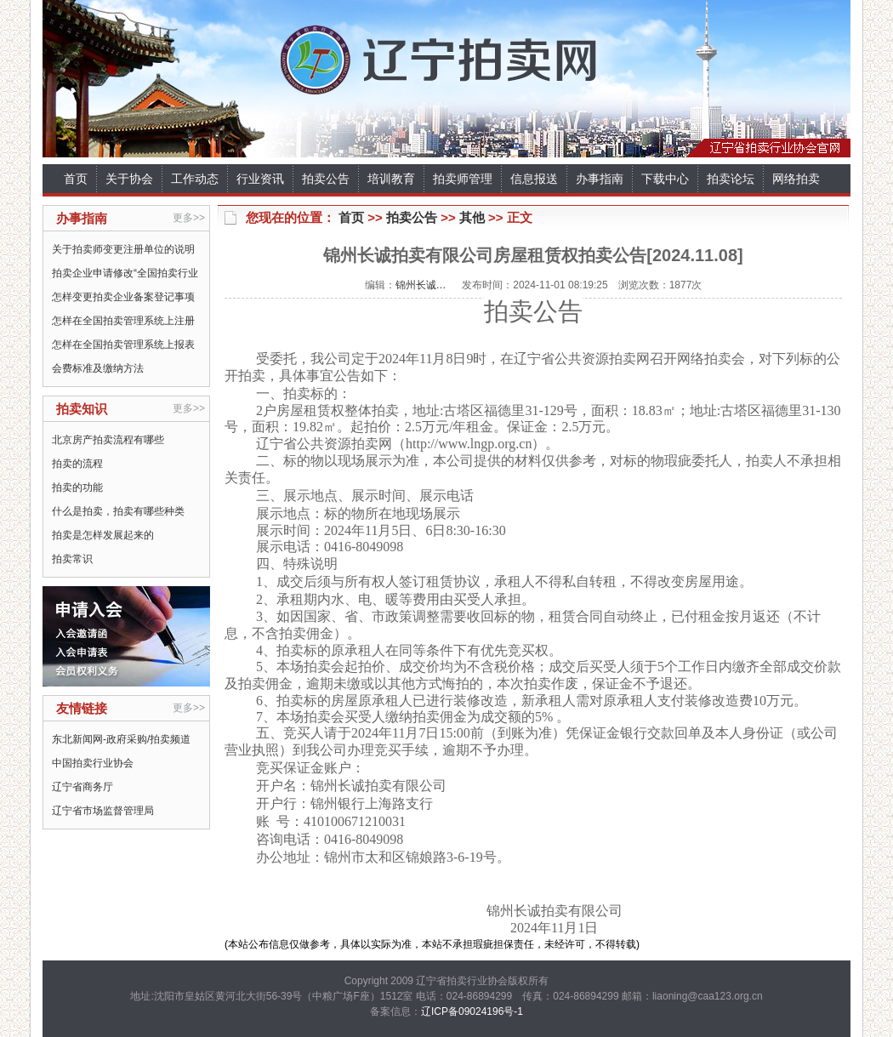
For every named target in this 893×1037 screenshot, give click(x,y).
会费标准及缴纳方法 (98, 368)
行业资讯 (260, 178)
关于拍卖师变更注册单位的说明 (123, 249)
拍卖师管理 (462, 178)
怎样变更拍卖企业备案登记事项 (123, 297)
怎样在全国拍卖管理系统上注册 (123, 321)
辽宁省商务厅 (82, 787)
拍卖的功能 (77, 487)
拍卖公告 (326, 178)
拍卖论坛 (730, 178)
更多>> (189, 218)
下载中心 (665, 178)
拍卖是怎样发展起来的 (103, 535)
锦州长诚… (420, 285)
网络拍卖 (796, 178)
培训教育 (391, 178)
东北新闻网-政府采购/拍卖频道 (121, 739)
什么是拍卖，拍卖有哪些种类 (118, 511)
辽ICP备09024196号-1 (472, 1011)
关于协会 (129, 178)
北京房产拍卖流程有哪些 (108, 440)
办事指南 (599, 178)
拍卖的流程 (77, 464)
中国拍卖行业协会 (93, 763)
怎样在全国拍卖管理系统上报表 (123, 344)
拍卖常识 (72, 559)
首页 (76, 178)
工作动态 (195, 178)
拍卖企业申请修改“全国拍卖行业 (125, 273)
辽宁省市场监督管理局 (103, 811)
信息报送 (534, 178)
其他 (472, 217)
